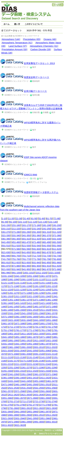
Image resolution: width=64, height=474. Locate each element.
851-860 (56, 262)
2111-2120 (7, 357)
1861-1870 (32, 337)
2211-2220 (19, 364)
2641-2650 (51, 394)
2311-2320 (32, 371)
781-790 (46, 259)
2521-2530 (13, 388)
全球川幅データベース (35, 91)
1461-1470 (38, 306)
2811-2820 (38, 408)
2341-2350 (13, 374)
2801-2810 (26, 408)
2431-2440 (13, 381)
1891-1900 (13, 340)
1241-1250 (45, 289)
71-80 (57, 218)
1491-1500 (19, 310)
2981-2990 (26, 422)
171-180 (36, 225)
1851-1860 (19, 337)
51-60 (42, 218)
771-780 (36, 259)
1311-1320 (19, 296)
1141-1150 (32, 283)
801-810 (6, 262)
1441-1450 (13, 306)
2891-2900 (26, 415)
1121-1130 (7, 283)
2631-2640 (38, 394)
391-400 (16, 239)
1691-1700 (45, 323)
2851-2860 (32, 411)
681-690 (6, 256)
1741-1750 (51, 327)
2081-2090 (26, 354)
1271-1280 (26, 293)
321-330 (6, 235)
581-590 (26, 249)
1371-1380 (38, 300)
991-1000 (16, 272)
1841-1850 (7, 337)
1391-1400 (7, 303)
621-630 (6, 252)
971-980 (56, 269)
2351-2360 (26, 374)
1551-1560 (38, 313)
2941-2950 (32, 418)
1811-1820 (26, 333)
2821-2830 (51, 408)
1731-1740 (38, 327)
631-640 (16, 252)
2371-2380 (51, 374)
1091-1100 (26, 279)
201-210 (6, 228)
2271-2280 (38, 367)
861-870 (6, 266)
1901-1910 (26, 340)
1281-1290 (38, 293)
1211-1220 (7, 289)
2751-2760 (19, 405)
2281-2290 (51, 367)
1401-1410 (19, 303)
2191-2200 (51, 361)
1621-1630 (13, 320)
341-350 (26, 235)
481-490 (46, 242)
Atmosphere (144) (11, 39)
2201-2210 (7, 364)
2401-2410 (32, 378)
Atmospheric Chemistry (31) (44, 46)
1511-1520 (45, 310)
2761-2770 (32, 405)
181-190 (46, 225)
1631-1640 (26, 320)
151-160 (16, 225)
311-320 (56, 232)
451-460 (16, 242)
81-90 (5, 222)
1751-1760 (7, 330)
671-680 (56, 252)
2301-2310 (19, 371)
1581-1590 (19, 317)
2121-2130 (19, 357)
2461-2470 (51, 381)
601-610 (46, 249)
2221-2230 (32, 364)
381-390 (6, 239)
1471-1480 (51, 306)
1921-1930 (51, 340)
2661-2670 (19, 398)
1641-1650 (38, 320)
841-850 (46, 262)
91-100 (13, 222)
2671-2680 (32, 398)
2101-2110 (51, 354)
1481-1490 (7, 310)
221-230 (26, 228)
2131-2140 (32, 357)
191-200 (56, 225)
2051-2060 (45, 350)
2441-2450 (26, 381)
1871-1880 (45, 337)
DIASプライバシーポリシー (50, 434)
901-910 (46, 266)
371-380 (56, 235)
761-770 (26, 259)
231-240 (36, 228)
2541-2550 (38, 388)
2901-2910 (38, 415)
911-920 (56, 266)
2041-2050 (32, 350)
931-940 (16, 269)
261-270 (6, 232)
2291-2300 (7, 371)
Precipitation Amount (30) (14, 49)
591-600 (36, 249)
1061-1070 (45, 276)
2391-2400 (19, 378)
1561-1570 (51, 313)
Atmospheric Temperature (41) (17, 42)
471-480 (36, 242)
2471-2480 (7, 384)
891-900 (36, 266)
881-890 (26, 266)
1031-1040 (7, 276)
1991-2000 (26, 347)
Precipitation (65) (31, 39)
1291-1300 (51, 293)
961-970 (46, 269)
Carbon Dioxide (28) (41, 49)
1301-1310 (7, 296)
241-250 (46, 228)
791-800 (56, 259)
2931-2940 (19, 418)
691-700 (16, 256)
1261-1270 (13, 293)
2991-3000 (38, 422)
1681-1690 (32, 323)
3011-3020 (7, 425)
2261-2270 (26, 367)
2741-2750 (7, 405)
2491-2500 (32, 384)
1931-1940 (7, 344)
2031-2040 (19, 350)
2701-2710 (13, 401)
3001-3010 (51, 422)
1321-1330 (32, 296)
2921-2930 (7, 418)
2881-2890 (13, 415)
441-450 (6, 242)
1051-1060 (32, 276)
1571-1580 (7, 317)
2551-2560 (51, 388)
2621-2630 (26, 394)
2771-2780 (45, 405)
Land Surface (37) (18, 46)
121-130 (43, 222)
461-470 (26, 242)
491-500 (56, 242)
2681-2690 (45, 398)
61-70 (49, 218)
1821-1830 (38, 333)
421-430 (46, 239)
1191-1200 (38, 286)
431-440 (56, 239)
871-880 (16, 266)
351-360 (36, 235)
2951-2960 (45, 418)
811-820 (16, 262)
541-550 (46, 245)
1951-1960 (32, 344)
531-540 (36, 245)
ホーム (7, 24)
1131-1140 (19, 283)
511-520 (16, 245)
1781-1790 (45, 330)
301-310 (46, 232)
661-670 (46, 252)
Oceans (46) (50, 39)
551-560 (56, 245)
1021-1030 (54, 272)
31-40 (26, 218)
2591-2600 (45, 391)
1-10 (4, 218)
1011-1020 (41, 272)
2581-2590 (32, 391)
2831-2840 (7, 411)
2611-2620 (13, 394)
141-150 (6, 225)
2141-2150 (45, 357)
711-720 (36, 256)
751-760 (16, 259)
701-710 (26, 256)
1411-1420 (32, 303)
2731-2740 (51, 401)
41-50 (34, 218)
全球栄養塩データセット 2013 (39, 63)
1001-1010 (28, 272)
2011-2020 (51, 347)
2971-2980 (13, 422)
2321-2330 (45, 371)
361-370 (46, 235)
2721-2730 (38, 401)
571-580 (16, 249)
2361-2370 (38, 374)
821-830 (26, 262)
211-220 (16, 228)
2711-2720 (26, 401)
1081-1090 (13, 279)
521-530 (26, 245)
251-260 (56, 228)
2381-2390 (7, 378)
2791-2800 (13, 408)
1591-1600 (32, 317)
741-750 (6, 259)
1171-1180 (13, 286)
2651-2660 (7, 398)
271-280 (16, 232)
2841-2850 (19, 411)
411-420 (36, 239)
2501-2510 (45, 384)
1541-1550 (26, 313)
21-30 (19, 218)
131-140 (53, 222)
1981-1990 (13, 347)
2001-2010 (38, 347)
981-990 (6, 272)
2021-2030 (7, 350)
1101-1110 (38, 279)
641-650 (26, 252)
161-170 (26, 225)
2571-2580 (19, 391)
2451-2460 (38, 381)
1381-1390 (51, 300)
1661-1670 (7, 323)
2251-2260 (13, 367)
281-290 (26, 232)
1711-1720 (13, 327)
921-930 (6, 269)
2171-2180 (26, 361)
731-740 (56, 256)
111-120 (33, 222)
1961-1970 (45, 344)
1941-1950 (19, 344)
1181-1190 (26, 286)
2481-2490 (19, 384)
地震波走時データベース (36, 77)
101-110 (22, 222)
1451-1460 (26, 306)
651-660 (36, 252)
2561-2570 (7, 391)
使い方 (17, 24)
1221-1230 (19, 289)
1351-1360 (13, 300)
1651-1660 (51, 320)
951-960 (36, 269)
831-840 (36, 262)
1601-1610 (45, 317)
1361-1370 (26, 300)
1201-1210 (51, 286)
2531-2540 (26, 388)
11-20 (11, 218)
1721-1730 (26, 327)
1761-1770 (19, 330)
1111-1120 (51, 279)
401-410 (26, 239)
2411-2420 (45, 378)
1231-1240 (32, 289)
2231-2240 (45, 364)
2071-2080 (13, 354)
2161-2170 (13, 361)
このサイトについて (34, 24)
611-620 (56, 249)
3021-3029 (19, 425)
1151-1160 (45, 283)
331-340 (16, 235)
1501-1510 (32, 310)
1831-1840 (51, 333)
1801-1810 (13, 333)
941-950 (26, 269)
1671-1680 (19, 323)
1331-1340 (45, 296)
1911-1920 (38, 340)
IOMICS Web (30, 174)
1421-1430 (45, 303)
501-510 (6, 245)
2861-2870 (45, 411)
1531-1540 (13, 313)
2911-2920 (51, 415)
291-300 (36, 232)
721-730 (46, 256)
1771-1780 (32, 330)
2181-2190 (38, 361)
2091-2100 (38, 354)
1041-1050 (19, 276)
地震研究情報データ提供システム (41, 192)
